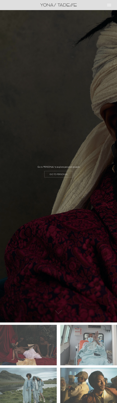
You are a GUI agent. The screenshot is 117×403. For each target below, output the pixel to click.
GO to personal (59, 174)
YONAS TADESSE (58, 5)
